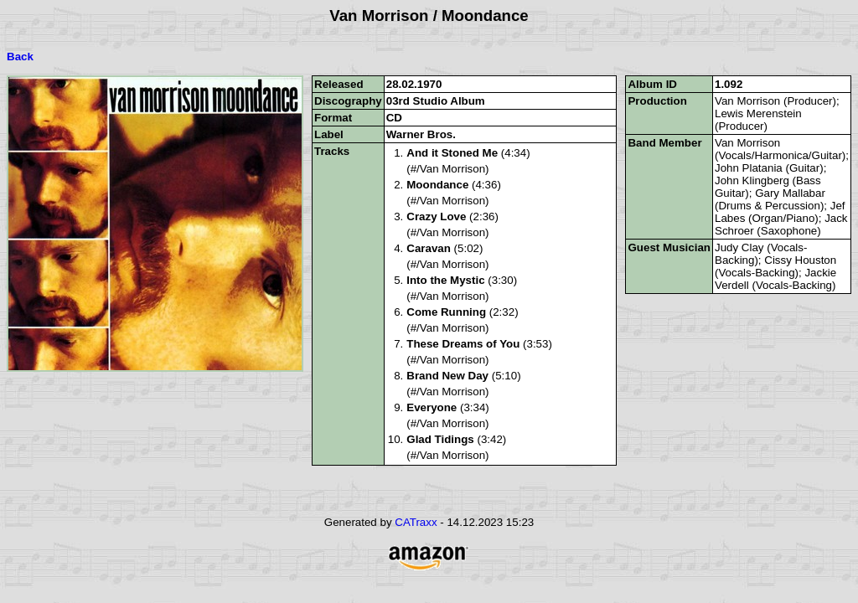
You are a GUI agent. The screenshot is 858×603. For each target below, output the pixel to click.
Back (20, 56)
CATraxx (416, 522)
